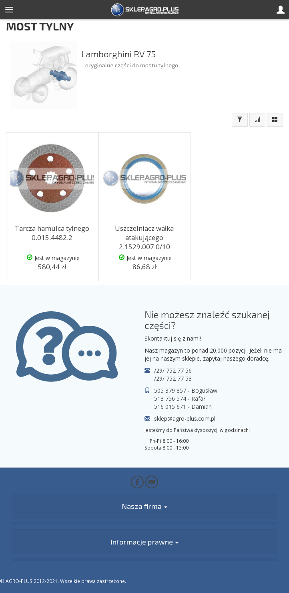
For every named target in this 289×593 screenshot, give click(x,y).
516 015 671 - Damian (183, 406)
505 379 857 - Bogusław (185, 390)
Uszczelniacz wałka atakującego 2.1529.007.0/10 (144, 237)
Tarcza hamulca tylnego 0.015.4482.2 (52, 233)
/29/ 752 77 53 (173, 378)
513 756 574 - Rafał (179, 398)
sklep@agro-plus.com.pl (184, 418)
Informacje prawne (144, 541)
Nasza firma (144, 506)
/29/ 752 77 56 (173, 370)
